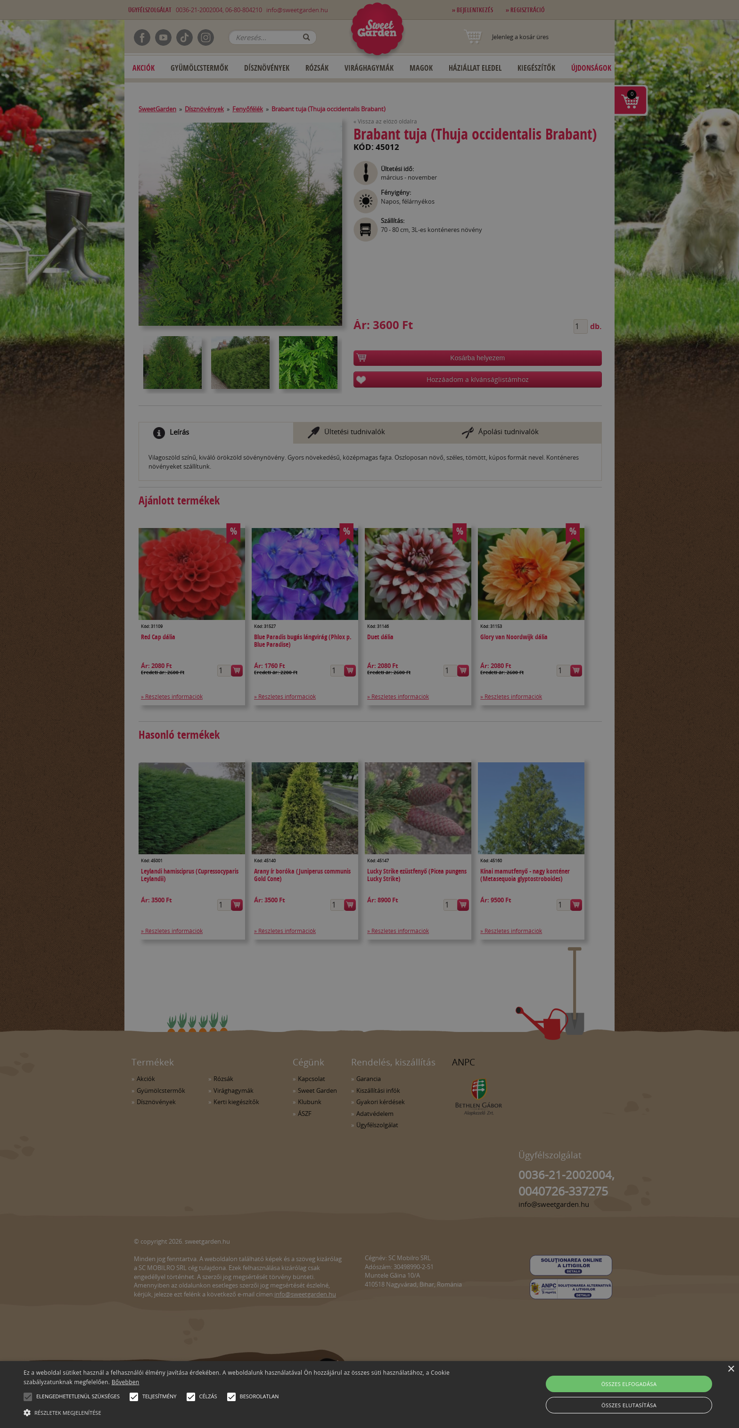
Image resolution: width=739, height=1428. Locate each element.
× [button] (730, 1369)
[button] (27, 1396)
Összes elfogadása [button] (629, 1383)
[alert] (369, 714)
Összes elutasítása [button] (629, 1405)
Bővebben (126, 1382)
